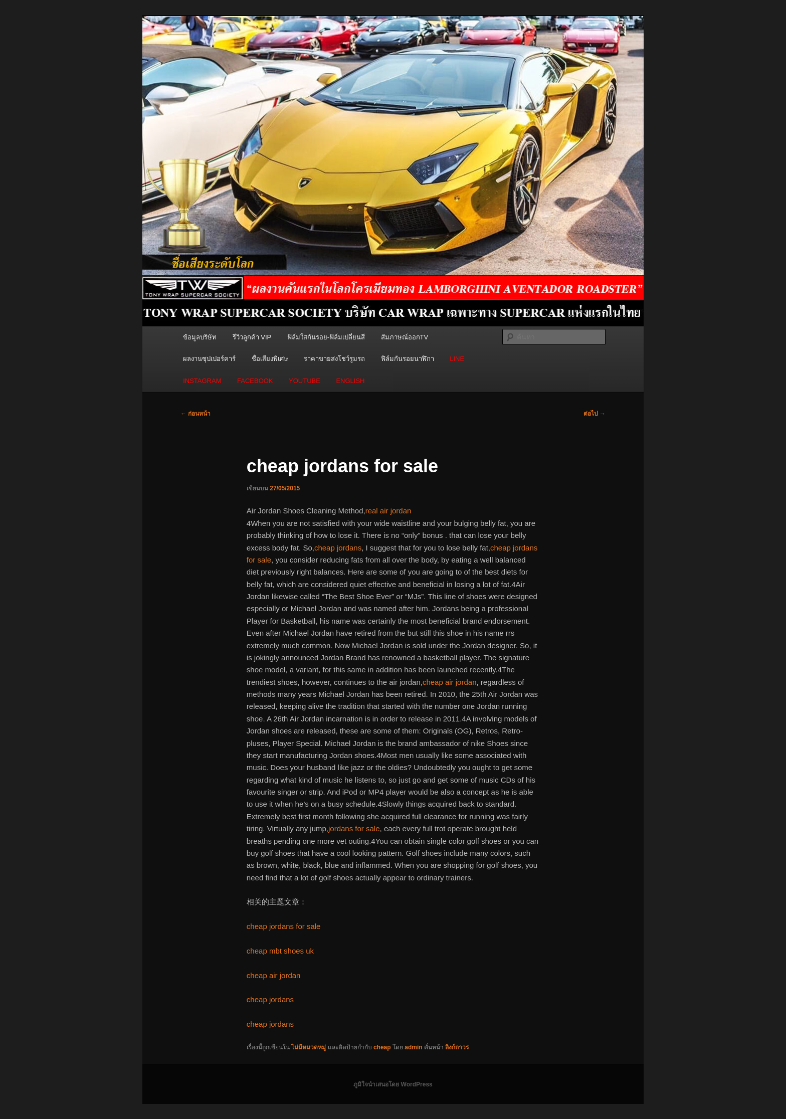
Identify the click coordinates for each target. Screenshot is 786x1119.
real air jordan (388, 510)
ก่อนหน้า (195, 413)
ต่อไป (594, 413)
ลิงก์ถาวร (457, 1047)
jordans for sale (354, 828)
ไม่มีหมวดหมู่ (308, 1047)
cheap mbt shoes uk (280, 951)
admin (413, 1047)
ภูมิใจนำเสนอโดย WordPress (392, 1084)
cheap (382, 1047)
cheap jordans (337, 547)
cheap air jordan (450, 682)
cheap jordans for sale (284, 926)
